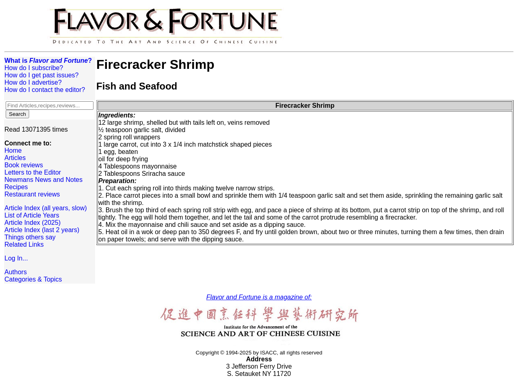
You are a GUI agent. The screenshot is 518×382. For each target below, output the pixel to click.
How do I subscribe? (33, 67)
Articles (14, 157)
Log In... (16, 258)
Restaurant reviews (32, 194)
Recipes (16, 187)
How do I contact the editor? (44, 89)
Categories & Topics (33, 279)
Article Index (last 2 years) (41, 229)
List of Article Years (31, 215)
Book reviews (23, 165)
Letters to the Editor (32, 172)
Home (13, 150)
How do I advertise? (33, 82)
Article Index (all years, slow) (45, 208)
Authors (15, 272)
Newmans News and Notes (43, 179)
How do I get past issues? (41, 75)
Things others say (29, 237)
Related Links (24, 244)
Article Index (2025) (32, 222)
